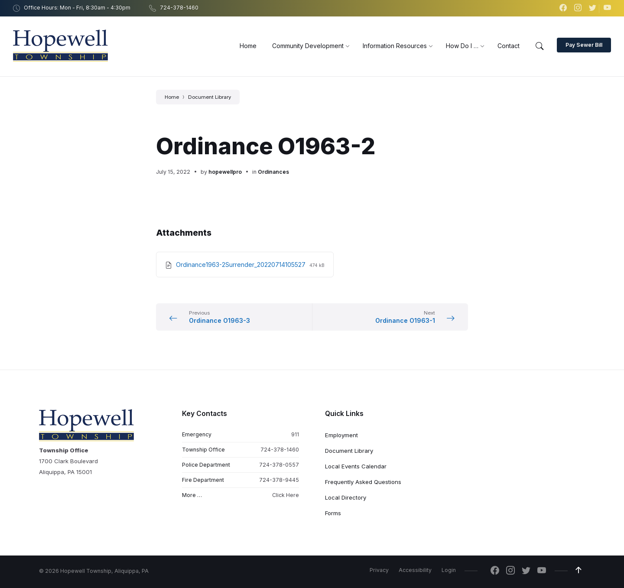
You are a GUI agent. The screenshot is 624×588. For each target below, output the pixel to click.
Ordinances (273, 172)
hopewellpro (225, 172)
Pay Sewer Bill (584, 45)
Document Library (209, 97)
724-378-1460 (279, 449)
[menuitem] (248, 45)
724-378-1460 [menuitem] (179, 7)
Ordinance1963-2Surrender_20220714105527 (241, 264)
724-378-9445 (279, 480)
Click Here (285, 495)
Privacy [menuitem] (379, 570)
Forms (333, 513)
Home (172, 97)
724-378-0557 (279, 464)
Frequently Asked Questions (363, 481)
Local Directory (345, 497)
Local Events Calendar (356, 466)
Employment (341, 435)
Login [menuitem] (449, 570)
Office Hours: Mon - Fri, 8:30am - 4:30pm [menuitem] (77, 7)
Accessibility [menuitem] (415, 570)
